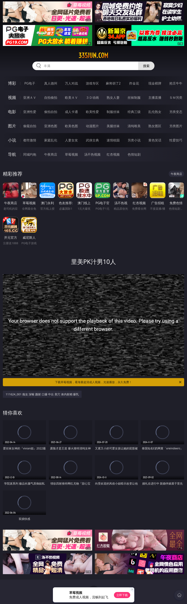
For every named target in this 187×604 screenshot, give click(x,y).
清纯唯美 (134, 126)
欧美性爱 (92, 112)
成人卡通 (71, 112)
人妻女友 (71, 140)
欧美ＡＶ (71, 97)
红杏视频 (113, 154)
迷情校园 (113, 140)
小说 (12, 140)
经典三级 (134, 112)
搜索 (146, 66)
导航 (12, 154)
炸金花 (134, 83)
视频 (12, 97)
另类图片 (175, 126)
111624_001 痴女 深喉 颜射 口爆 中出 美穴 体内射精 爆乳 (42, 394)
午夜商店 (50, 154)
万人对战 (71, 83)
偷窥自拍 (29, 126)
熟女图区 (154, 126)
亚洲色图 (50, 126)
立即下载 (122, 595)
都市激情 (29, 140)
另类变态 (175, 112)
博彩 (12, 83)
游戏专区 (92, 83)
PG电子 (29, 83)
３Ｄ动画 (92, 97)
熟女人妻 (113, 97)
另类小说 (134, 140)
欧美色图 (71, 126)
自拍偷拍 (50, 97)
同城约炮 (29, 154)
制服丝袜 (113, 112)
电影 (12, 111)
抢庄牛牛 (175, 83)
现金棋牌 (154, 83)
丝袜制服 (134, 97)
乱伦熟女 (154, 112)
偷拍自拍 (50, 112)
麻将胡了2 (113, 83)
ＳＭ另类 (175, 97)
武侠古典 (92, 140)
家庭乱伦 (50, 140)
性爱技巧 (175, 140)
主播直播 (154, 97)
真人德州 (50, 83)
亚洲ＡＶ (29, 97)
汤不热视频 (92, 154)
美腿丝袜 (113, 126)
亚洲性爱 (29, 112)
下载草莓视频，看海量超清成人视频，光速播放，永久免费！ (118, 382)
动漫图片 (92, 126)
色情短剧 (134, 154)
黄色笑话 (154, 140)
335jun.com (93, 55)
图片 (12, 126)
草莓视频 (71, 154)
